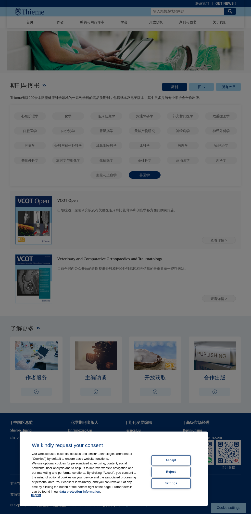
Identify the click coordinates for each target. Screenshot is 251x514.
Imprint (36, 495)
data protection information (79, 491)
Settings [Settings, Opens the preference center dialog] (171, 483)
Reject (171, 471)
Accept (171, 460)
